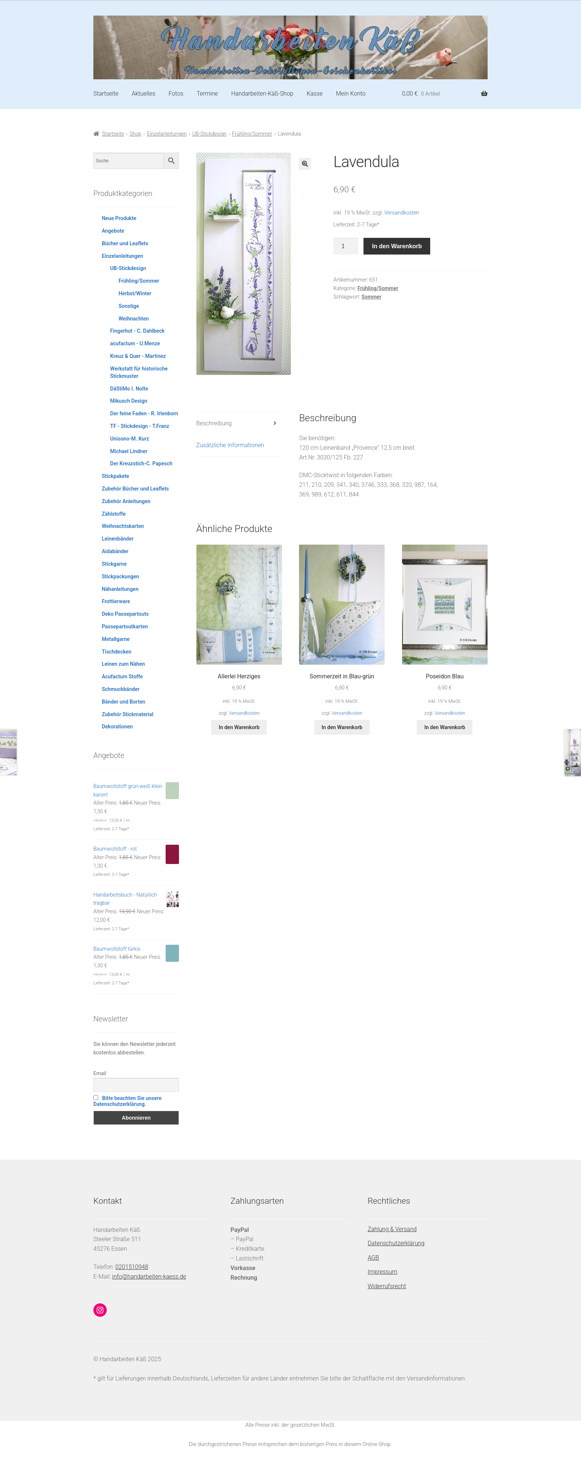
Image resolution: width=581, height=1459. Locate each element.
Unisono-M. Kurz (129, 439)
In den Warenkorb (397, 246)
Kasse (315, 93)
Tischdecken (117, 652)
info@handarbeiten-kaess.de (149, 1276)
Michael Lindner (128, 451)
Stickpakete (115, 476)
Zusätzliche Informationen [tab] (230, 445)
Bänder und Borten (123, 702)
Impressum (382, 1271)
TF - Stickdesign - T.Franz (139, 426)
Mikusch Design (128, 401)
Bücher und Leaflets (125, 243)
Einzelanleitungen (166, 134)
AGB (373, 1257)
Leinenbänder (118, 539)
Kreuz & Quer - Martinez (138, 356)
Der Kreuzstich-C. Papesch (141, 463)
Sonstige (129, 306)
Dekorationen (117, 727)
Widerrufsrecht (387, 1286)
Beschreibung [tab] (214, 423)
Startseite (106, 93)
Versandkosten (401, 213)
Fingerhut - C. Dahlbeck (137, 331)
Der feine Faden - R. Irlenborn (144, 413)
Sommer (371, 297)
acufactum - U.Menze (135, 343)
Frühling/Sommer (252, 134)
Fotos (176, 93)
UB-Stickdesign (209, 134)
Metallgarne (116, 639)
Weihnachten (134, 319)
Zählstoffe (114, 514)
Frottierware (116, 601)
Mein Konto (351, 93)
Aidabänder (115, 551)
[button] (305, 164)
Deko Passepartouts (125, 614)
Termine (207, 93)
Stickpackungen (120, 576)
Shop (136, 134)
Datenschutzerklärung (396, 1243)
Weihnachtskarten (123, 526)
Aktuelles (143, 93)
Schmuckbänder (121, 689)
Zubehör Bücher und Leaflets (135, 489)
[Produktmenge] (346, 246)
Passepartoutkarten (125, 626)
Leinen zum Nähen (123, 664)
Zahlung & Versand (392, 1229)
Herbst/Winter (135, 293)
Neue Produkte (119, 218)
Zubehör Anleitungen (126, 501)
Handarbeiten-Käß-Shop (262, 93)
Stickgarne (114, 564)
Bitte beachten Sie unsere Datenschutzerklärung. (127, 1101)
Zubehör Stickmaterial (127, 714)
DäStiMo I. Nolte (129, 389)
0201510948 (131, 1266)
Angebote (113, 231)
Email (99, 1073)
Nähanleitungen (120, 589)
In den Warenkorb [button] (239, 727)
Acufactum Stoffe (122, 676)
